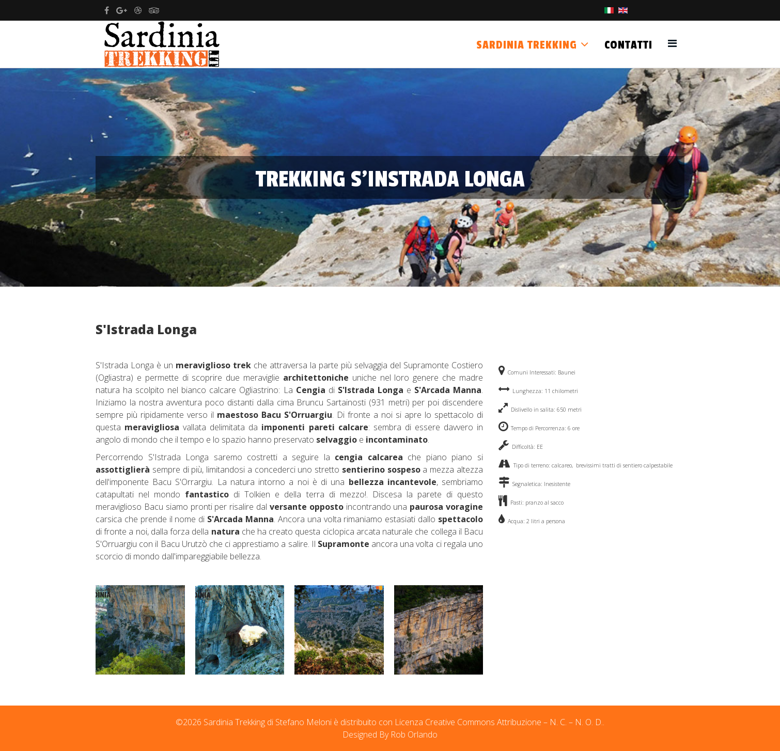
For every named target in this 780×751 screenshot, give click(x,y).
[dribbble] (138, 10)
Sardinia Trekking (526, 45)
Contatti (628, 45)
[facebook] (106, 10)
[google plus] (121, 10)
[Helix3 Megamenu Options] (672, 43)
